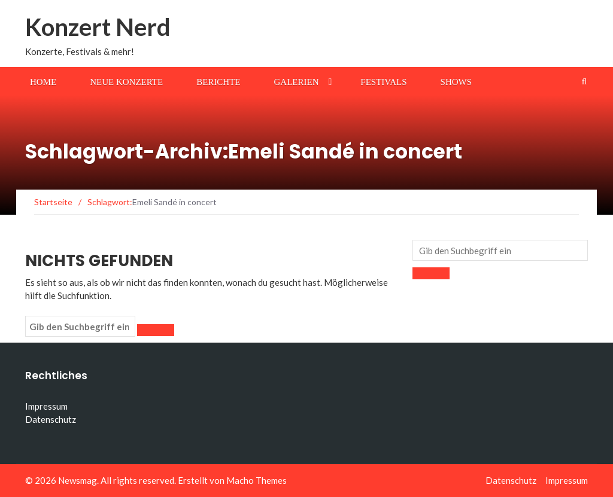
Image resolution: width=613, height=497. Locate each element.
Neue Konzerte (126, 82)
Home (43, 82)
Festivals (383, 82)
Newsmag (77, 480)
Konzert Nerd (98, 27)
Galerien (296, 82)
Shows (456, 82)
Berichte (218, 82)
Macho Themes (256, 480)
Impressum (46, 406)
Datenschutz (50, 419)
